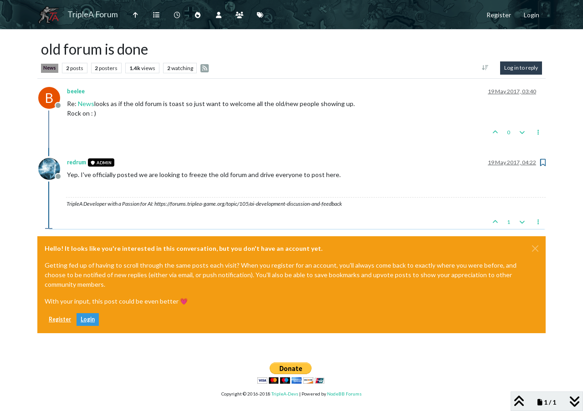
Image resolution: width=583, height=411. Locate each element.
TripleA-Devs (284, 393)
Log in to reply (521, 67)
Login (88, 319)
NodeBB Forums (344, 393)
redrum (76, 162)
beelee (76, 91)
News (49, 68)
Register (60, 319)
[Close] (535, 248)
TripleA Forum (92, 14)
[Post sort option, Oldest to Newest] (485, 67)
